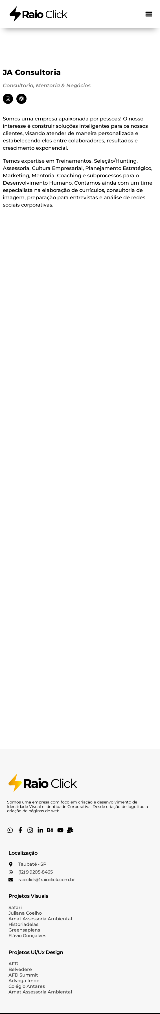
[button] (149, 14)
